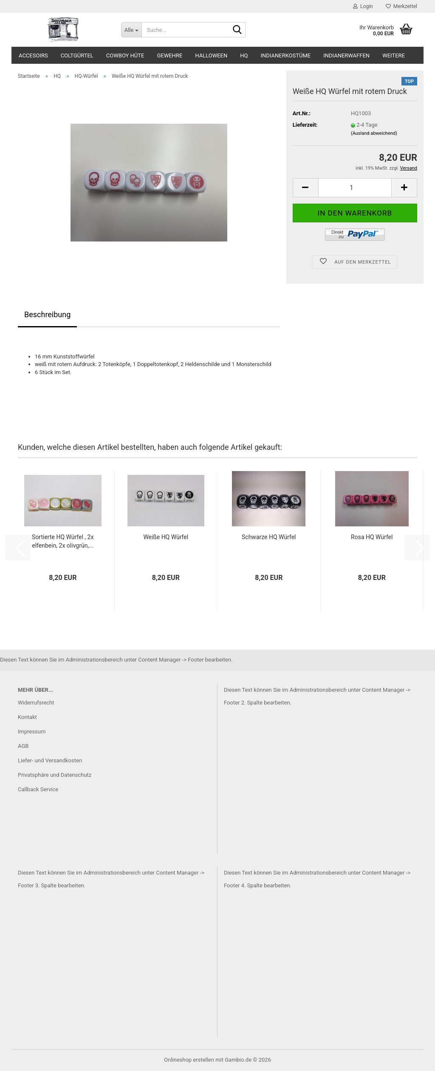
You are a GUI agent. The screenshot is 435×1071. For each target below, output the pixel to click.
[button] (305, 187)
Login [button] (363, 6)
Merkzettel (401, 6)
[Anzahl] (355, 187)
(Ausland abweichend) (374, 133)
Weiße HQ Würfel (165, 537)
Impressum (31, 731)
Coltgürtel (77, 55)
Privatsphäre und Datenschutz (54, 775)
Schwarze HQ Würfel (269, 537)
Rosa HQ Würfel (372, 537)
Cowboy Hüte (125, 55)
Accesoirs (33, 55)
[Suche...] (131, 29)
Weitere (393, 55)
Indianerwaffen (346, 55)
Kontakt (27, 717)
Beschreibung (47, 314)
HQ (244, 55)
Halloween (211, 55)
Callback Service (38, 789)
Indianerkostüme (286, 55)
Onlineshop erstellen (189, 1060)
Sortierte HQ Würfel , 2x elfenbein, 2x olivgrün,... (62, 541)
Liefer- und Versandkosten (50, 760)
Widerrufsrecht (36, 702)
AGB (23, 746)
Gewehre (169, 55)
